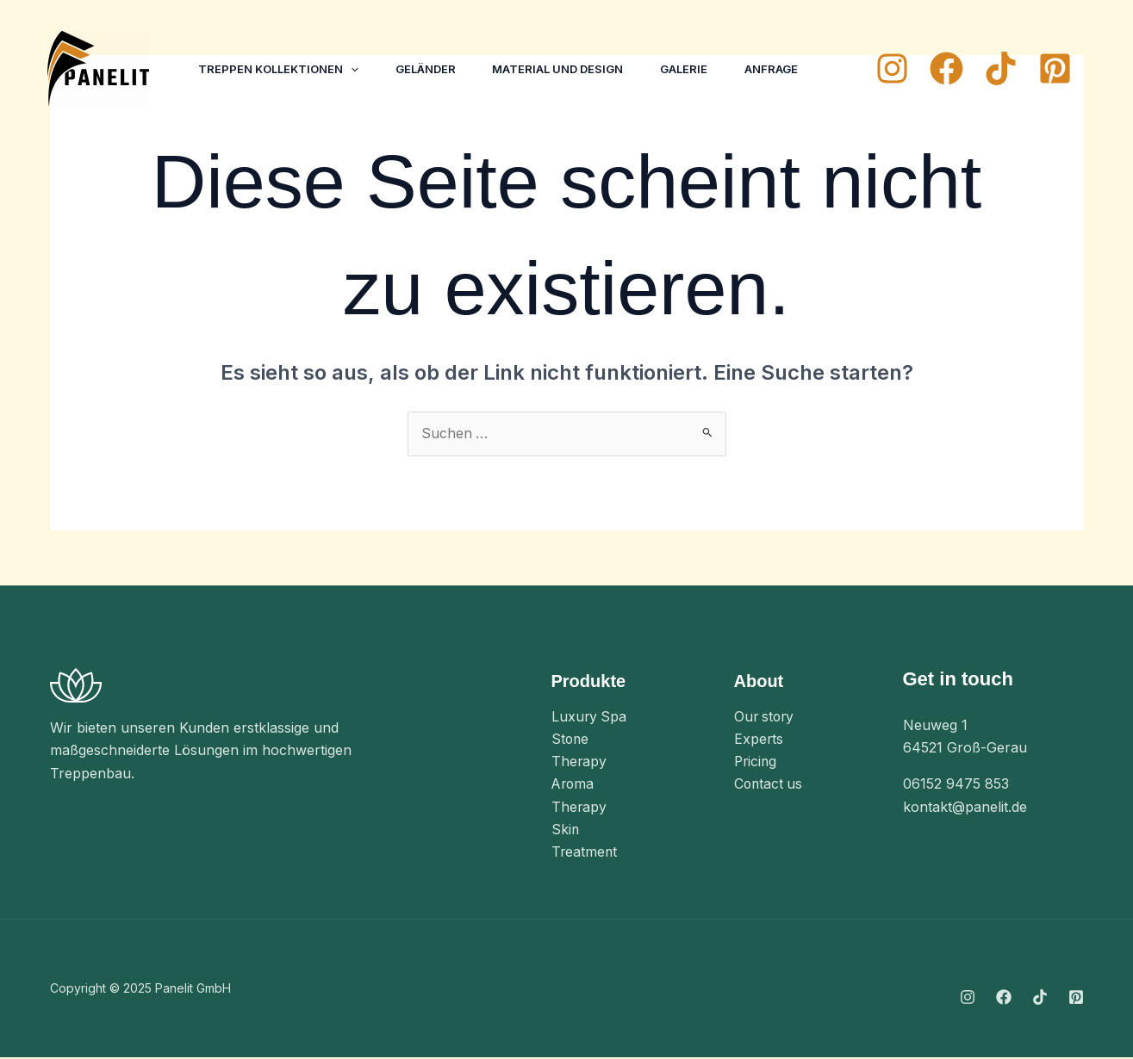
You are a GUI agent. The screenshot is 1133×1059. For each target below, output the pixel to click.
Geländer (432, 69)
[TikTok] (1001, 68)
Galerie (700, 69)
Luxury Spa (589, 717)
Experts (759, 739)
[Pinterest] (1055, 68)
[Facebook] (946, 68)
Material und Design (569, 69)
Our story (765, 717)
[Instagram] (892, 68)
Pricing (756, 762)
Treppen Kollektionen (281, 68)
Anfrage (792, 69)
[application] (353, 68)
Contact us (769, 785)
